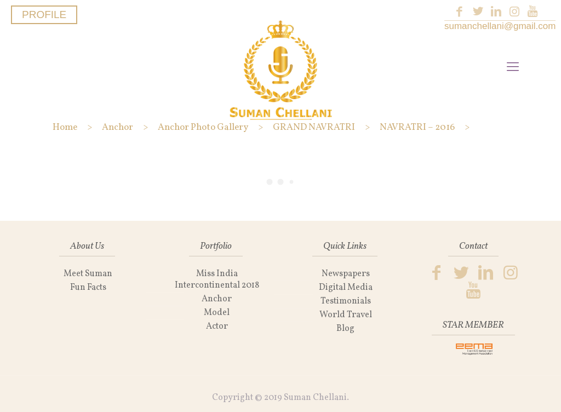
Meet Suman (88, 274)
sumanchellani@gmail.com (500, 26)
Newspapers (346, 274)
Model (217, 313)
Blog (345, 329)
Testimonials (345, 301)
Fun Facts (88, 288)
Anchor (217, 299)
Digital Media (346, 288)
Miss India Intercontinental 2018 (217, 279)
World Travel (345, 315)
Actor (217, 327)
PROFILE (44, 14)
